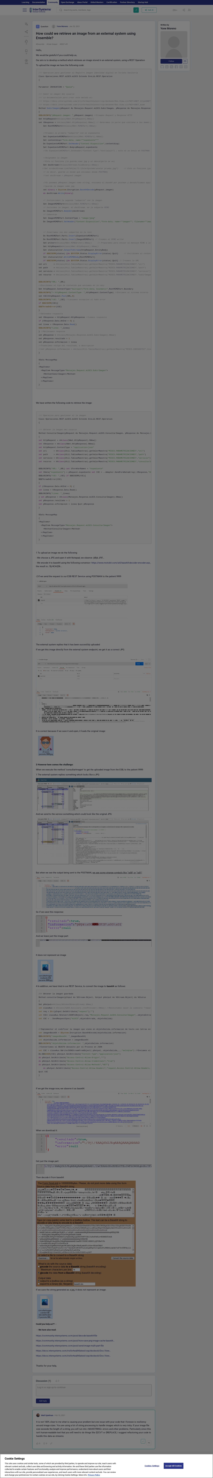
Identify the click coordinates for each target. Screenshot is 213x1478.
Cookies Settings (152, 1466)
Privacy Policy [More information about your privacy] (94, 1475)
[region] (106, 1466)
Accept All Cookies (173, 1466)
